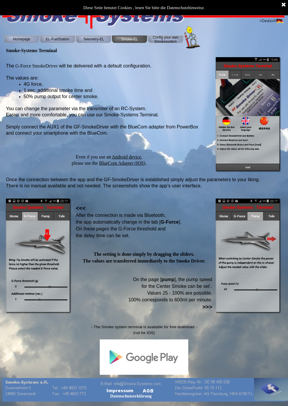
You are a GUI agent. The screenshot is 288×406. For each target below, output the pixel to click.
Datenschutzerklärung (130, 396)
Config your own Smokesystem (166, 39)
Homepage (21, 39)
